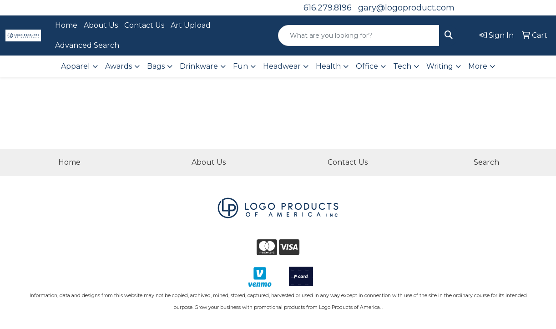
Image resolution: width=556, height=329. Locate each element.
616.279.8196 (327, 8)
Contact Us (144, 25)
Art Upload (191, 25)
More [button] (477, 66)
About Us (101, 25)
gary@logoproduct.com (406, 8)
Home (66, 25)
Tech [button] (402, 66)
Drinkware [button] (199, 66)
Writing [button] (439, 66)
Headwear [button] (282, 66)
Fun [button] (240, 66)
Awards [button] (118, 66)
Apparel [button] (75, 66)
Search (486, 162)
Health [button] (328, 66)
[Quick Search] (359, 35)
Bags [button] (156, 66)
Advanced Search (87, 45)
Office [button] (367, 66)
